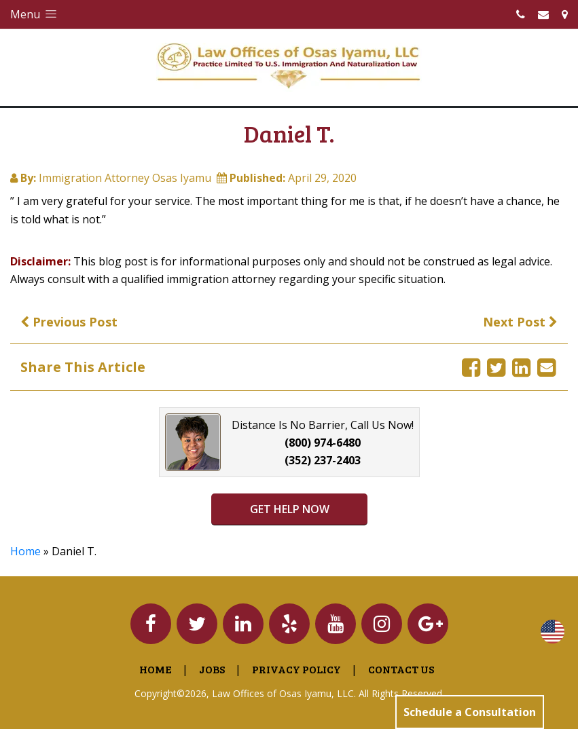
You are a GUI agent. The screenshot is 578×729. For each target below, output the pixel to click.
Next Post (520, 322)
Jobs (212, 669)
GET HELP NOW (289, 509)
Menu (34, 14)
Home (25, 551)
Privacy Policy (296, 669)
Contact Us (401, 669)
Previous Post (69, 322)
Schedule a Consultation (469, 712)
